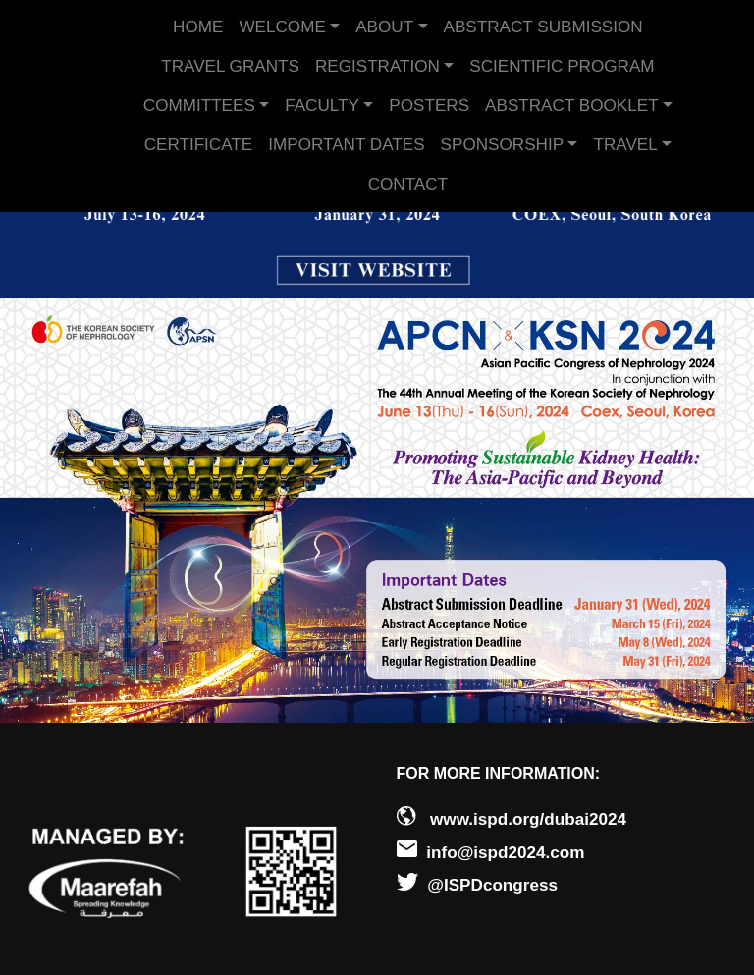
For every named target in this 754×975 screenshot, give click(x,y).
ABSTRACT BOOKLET (572, 105)
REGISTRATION (377, 66)
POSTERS (429, 105)
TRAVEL (625, 144)
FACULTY (322, 105)
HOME (198, 27)
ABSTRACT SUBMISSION (543, 27)
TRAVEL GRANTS (230, 66)
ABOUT (384, 27)
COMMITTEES (199, 105)
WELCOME (282, 27)
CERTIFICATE (198, 144)
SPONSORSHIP (503, 144)
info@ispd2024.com (505, 852)
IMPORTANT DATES (346, 144)
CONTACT (408, 184)
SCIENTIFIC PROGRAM (561, 66)
